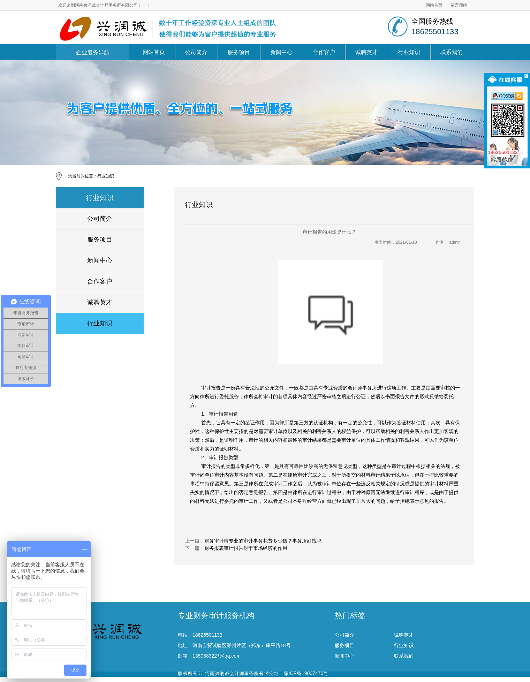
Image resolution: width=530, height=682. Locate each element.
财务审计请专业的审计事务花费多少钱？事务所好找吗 (262, 541)
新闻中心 (281, 52)
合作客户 (324, 52)
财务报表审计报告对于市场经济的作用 (245, 548)
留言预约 (458, 5)
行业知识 (409, 52)
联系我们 (451, 52)
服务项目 (239, 52)
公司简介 (196, 52)
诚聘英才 (366, 52)
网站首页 (434, 5)
